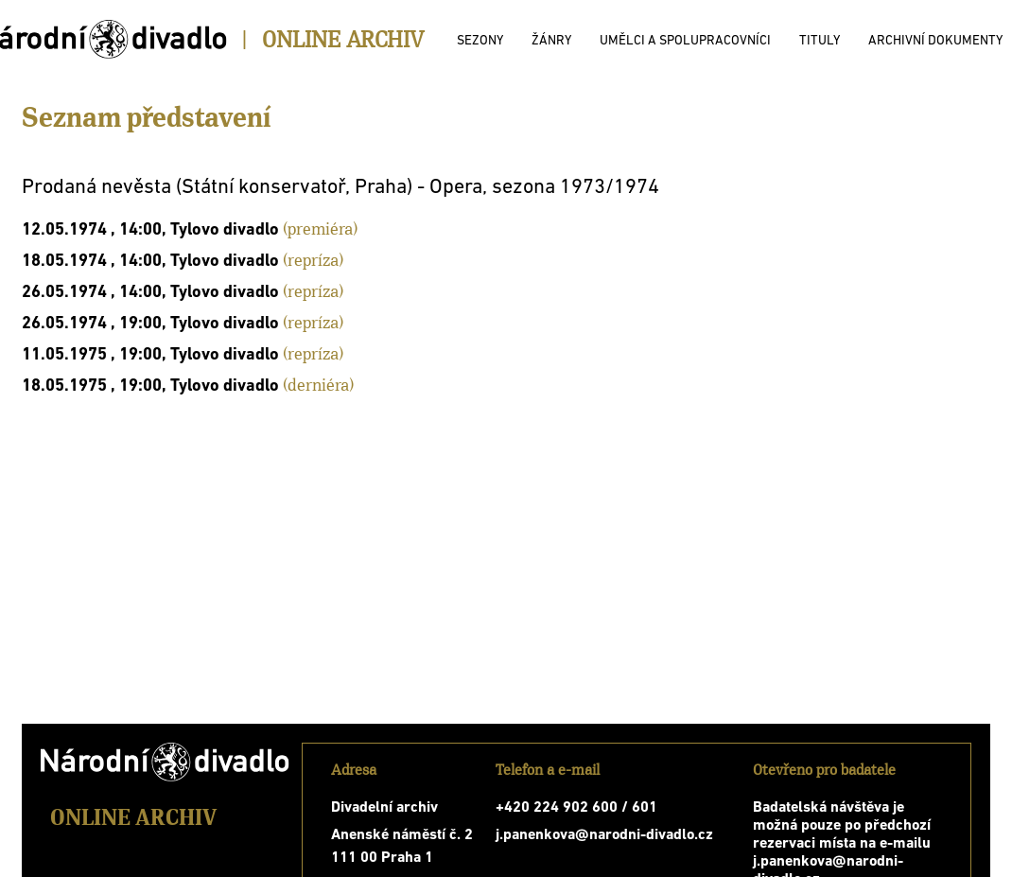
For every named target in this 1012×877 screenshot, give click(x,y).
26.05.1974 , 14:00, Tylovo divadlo (150, 293)
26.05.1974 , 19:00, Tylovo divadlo (150, 324)
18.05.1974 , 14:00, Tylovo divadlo (150, 262)
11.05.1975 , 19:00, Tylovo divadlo (150, 355)
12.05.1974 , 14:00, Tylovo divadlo (150, 230)
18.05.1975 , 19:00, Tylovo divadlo (150, 386)
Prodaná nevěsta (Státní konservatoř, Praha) (217, 188)
